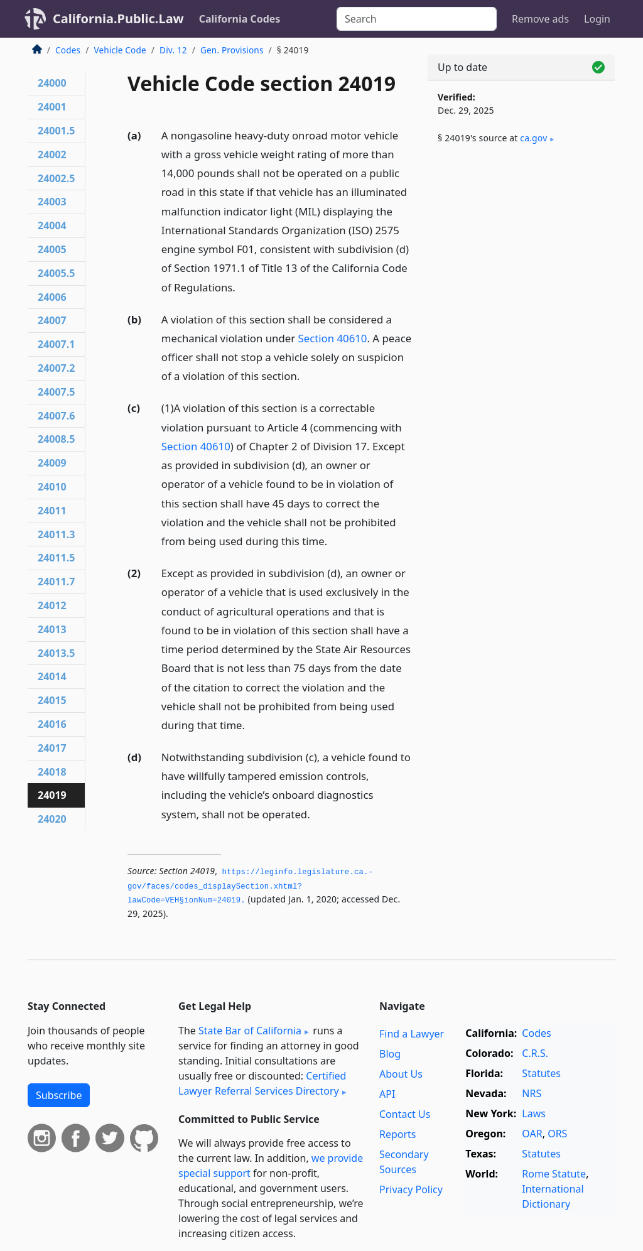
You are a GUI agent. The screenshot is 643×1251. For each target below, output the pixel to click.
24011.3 (56, 534)
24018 (52, 772)
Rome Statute (554, 1174)
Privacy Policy (411, 1189)
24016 (52, 724)
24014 (52, 676)
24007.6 (56, 416)
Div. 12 (173, 50)
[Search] (417, 19)
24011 (52, 510)
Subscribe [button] (59, 1095)
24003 (52, 201)
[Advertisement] (521, 252)
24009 (52, 463)
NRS (531, 1093)
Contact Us (404, 1114)
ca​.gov (533, 138)
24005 (52, 249)
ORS (557, 1133)
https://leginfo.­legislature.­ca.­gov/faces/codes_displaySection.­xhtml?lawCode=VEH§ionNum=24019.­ (250, 886)
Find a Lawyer (411, 1034)
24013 (52, 629)
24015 (52, 700)
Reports (397, 1134)
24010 (52, 487)
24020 (52, 819)
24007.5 (56, 392)
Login (597, 19)
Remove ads (540, 19)
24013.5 (56, 653)
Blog (390, 1054)
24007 (52, 320)
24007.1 (56, 344)
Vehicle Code (120, 50)
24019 (52, 795)
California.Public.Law (118, 18)
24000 (52, 83)
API (387, 1094)
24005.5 (56, 273)
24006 (52, 297)
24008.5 (56, 439)
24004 (52, 225)
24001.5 (56, 131)
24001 (52, 107)
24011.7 (56, 581)
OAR (532, 1133)
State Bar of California (249, 1030)
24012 (52, 605)
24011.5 (56, 558)
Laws (534, 1113)
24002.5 (56, 178)
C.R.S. (535, 1053)
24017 (52, 748)
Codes (67, 50)
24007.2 (56, 368)
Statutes (541, 1073)
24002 (52, 154)
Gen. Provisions (232, 50)
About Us (401, 1074)
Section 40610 (332, 338)
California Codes (240, 19)
